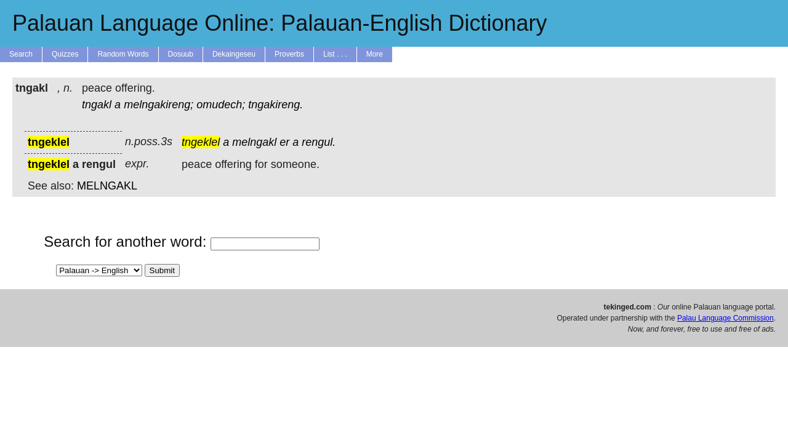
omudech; (220, 104)
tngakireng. (275, 104)
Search (21, 54)
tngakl (96, 104)
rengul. (319, 142)
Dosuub (180, 54)
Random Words (122, 54)
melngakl (254, 142)
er (284, 142)
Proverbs (289, 54)
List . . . (335, 54)
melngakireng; (158, 104)
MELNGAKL (107, 186)
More (374, 54)
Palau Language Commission (725, 318)
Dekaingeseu (233, 54)
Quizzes (65, 54)
